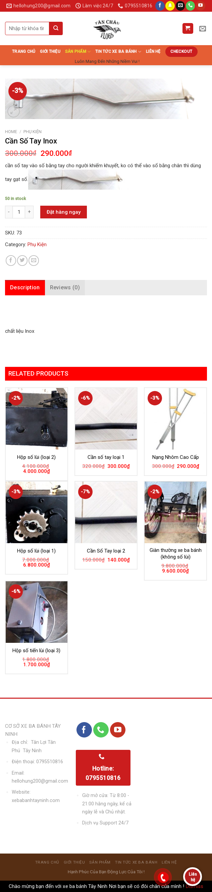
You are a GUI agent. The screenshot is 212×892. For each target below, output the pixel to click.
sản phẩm (78, 51)
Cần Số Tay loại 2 (106, 551)
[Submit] (56, 28)
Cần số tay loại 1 (106, 457)
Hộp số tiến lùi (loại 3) (36, 651)
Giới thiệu (50, 51)
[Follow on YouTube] (200, 6)
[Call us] (190, 6)
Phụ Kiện (32, 131)
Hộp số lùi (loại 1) (36, 551)
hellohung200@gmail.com (40, 781)
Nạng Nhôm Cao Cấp (175, 457)
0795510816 (49, 762)
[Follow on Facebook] (160, 6)
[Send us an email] (180, 6)
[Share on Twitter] (22, 260)
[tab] (25, 287)
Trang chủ (23, 51)
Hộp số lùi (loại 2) (36, 457)
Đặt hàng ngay (64, 212)
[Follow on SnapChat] (170, 6)
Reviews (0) (65, 287)
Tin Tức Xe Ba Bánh (118, 51)
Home (11, 131)
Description (25, 287)
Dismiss (194, 886)
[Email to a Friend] (34, 260)
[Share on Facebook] (11, 260)
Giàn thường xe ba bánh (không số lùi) (176, 553)
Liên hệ (153, 51)
